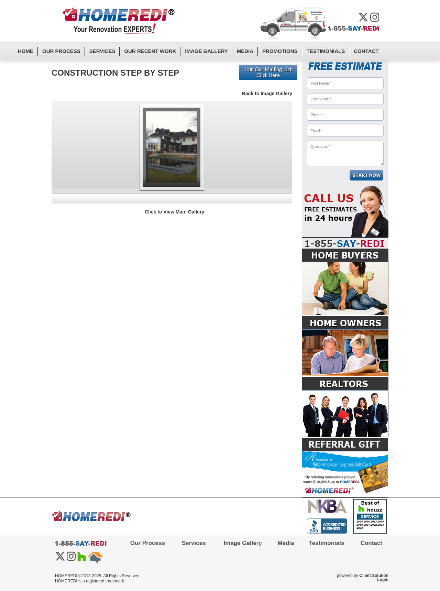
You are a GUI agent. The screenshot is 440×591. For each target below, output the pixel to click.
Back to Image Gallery (267, 93)
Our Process (61, 51)
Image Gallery (206, 51)
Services (102, 51)
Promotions (280, 51)
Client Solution (373, 575)
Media (245, 51)
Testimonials (326, 51)
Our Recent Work (150, 51)
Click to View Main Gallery (174, 211)
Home (25, 51)
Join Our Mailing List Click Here (268, 72)
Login (382, 579)
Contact (366, 51)
